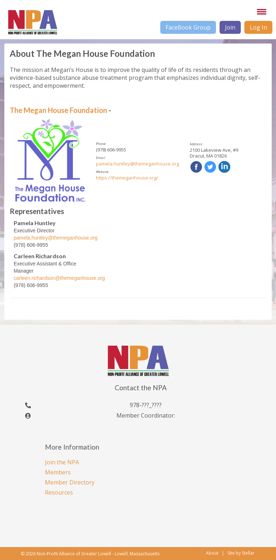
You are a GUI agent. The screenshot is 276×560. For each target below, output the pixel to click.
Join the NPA (62, 462)
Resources (59, 492)
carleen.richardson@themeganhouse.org (59, 278)
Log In (258, 27)
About (212, 553)
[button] (260, 11)
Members (58, 472)
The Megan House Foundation (58, 110)
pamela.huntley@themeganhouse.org (137, 163)
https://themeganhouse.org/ (127, 177)
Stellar (248, 553)
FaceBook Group (188, 27)
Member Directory (70, 482)
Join (230, 27)
